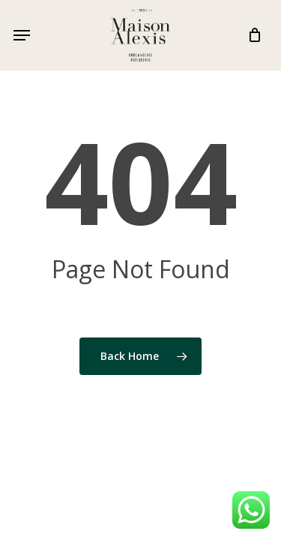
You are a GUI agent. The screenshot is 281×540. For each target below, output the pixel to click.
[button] (21, 35)
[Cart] (251, 35)
